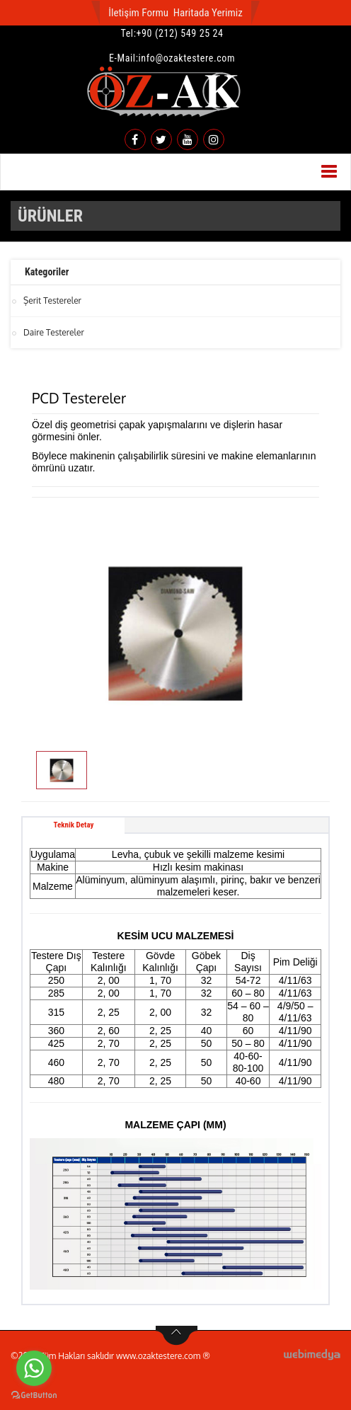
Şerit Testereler (52, 300)
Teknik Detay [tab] (74, 825)
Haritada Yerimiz (208, 12)
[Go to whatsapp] (34, 1368)
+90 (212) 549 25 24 (180, 33)
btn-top (176, 1336)
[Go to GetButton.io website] (34, 1395)
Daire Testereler (53, 332)
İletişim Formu (138, 12)
